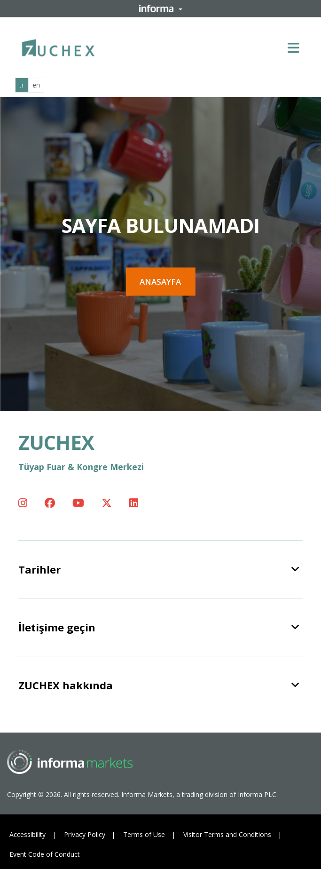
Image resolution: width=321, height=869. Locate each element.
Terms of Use (144, 834)
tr (21, 84)
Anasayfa (160, 281)
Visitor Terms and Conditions (227, 834)
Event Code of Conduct (44, 854)
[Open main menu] (297, 47)
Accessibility (27, 834)
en (36, 84)
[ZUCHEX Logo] (58, 46)
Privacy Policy (84, 834)
